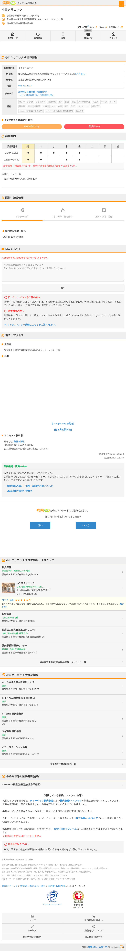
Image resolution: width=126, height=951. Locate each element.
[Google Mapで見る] (63, 423)
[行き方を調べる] (63, 429)
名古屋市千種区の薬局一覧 (63, 764)
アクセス (113, 38)
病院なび (9, 3)
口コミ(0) (88, 38)
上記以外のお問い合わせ (19, 490)
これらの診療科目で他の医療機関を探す (36, 95)
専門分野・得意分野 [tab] (63, 216)
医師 (63, 38)
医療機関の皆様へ (93, 920)
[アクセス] (80, 74)
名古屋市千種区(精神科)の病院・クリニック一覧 (63, 662)
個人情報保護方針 (93, 937)
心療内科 (31, 92)
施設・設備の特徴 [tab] (103, 216)
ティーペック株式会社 (41, 800)
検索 (121, 947)
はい (40, 525)
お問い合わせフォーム (65, 829)
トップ (32, 920)
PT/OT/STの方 (31, 126)
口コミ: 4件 (7, 600)
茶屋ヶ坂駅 (19, 441)
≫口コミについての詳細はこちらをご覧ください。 (30, 324)
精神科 (21, 92)
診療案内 (38, 38)
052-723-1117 (25, 85)
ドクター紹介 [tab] (22, 216)
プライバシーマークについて (52, 904)
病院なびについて (93, 930)
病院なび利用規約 (32, 937)
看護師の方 (94, 126)
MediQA (32, 930)
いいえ (85, 525)
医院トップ (13, 38)
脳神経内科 (42, 92)
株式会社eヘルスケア (71, 800)
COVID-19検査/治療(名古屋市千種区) (21, 784)
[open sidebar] (121, 4)
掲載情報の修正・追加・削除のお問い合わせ (30, 486)
